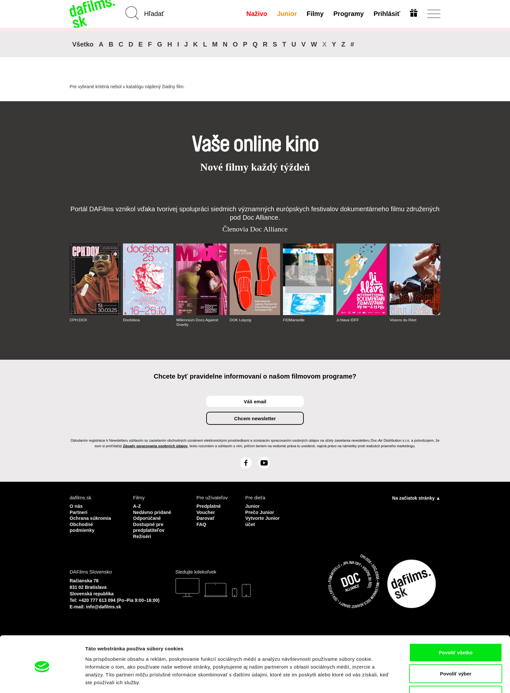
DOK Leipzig (240, 320)
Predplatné (209, 506)
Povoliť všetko (456, 629)
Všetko (83, 44)
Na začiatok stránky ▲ (416, 498)
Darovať (205, 517)
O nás (76, 506)
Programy (348, 13)
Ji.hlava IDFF (347, 320)
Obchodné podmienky (82, 526)
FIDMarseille (294, 320)
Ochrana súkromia (91, 517)
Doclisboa (131, 320)
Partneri (79, 512)
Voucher (206, 512)
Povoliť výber (455, 650)
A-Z (137, 506)
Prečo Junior (260, 512)
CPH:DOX (78, 320)
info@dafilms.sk (103, 605)
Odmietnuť (455, 671)
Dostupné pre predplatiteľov (149, 526)
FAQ (201, 523)
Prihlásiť (386, 13)
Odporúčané (147, 517)
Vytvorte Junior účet (263, 520)
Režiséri (142, 535)
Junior (286, 13)
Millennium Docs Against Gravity (197, 322)
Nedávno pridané (153, 512)
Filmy (314, 13)
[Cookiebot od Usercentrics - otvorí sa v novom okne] (42, 680)
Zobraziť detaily (339, 680)
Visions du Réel (403, 320)
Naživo (256, 13)
